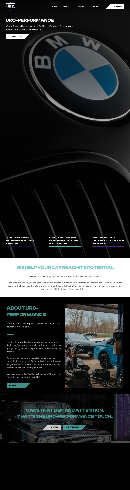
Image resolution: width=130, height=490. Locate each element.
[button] (15, 36)
